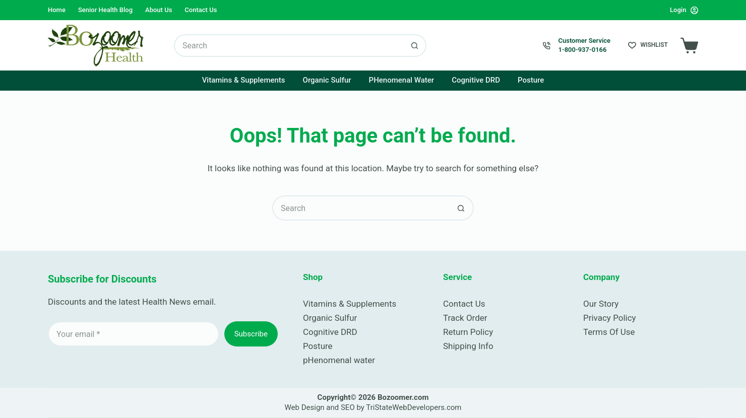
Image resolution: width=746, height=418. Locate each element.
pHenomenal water (339, 360)
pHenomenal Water (401, 80)
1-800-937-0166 (582, 49)
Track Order (465, 318)
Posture (531, 80)
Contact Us (200, 10)
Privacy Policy (609, 318)
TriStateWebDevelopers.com (413, 407)
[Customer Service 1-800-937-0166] (546, 45)
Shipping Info (468, 346)
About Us (158, 10)
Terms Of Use (609, 332)
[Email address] (133, 333)
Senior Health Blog (105, 10)
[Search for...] (289, 45)
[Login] (684, 10)
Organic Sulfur (327, 80)
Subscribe (251, 333)
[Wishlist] (648, 45)
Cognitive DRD (476, 80)
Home (57, 10)
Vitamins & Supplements (243, 80)
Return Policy (468, 332)
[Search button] (415, 45)
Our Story (600, 304)
